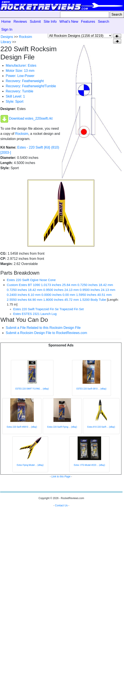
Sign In (6, 29)
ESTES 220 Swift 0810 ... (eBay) (91, 389)
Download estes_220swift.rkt (31, 118)
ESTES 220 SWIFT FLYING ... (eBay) (32, 389)
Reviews (20, 22)
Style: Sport (15, 101)
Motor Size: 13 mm (20, 70)
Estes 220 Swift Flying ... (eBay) (62, 427)
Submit (35, 22)
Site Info (50, 22)
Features (88, 22)
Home (6, 22)
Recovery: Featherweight (25, 81)
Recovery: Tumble (19, 91)
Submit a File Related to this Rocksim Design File (43, 327)
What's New (68, 22)
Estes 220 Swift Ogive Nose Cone (31, 280)
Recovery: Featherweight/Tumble (31, 86)
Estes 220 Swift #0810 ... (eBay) (22, 427)
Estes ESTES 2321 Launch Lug (35, 314)
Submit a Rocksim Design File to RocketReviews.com (46, 333)
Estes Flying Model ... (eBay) (30, 465)
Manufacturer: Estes (21, 65)
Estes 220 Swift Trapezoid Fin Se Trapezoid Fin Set (48, 309)
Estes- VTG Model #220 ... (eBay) (89, 465)
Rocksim (21, 133)
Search (103, 22)
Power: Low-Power (20, 76)
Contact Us (61, 505)
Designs (7, 37)
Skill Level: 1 (15, 96)
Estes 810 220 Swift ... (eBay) (101, 427)
